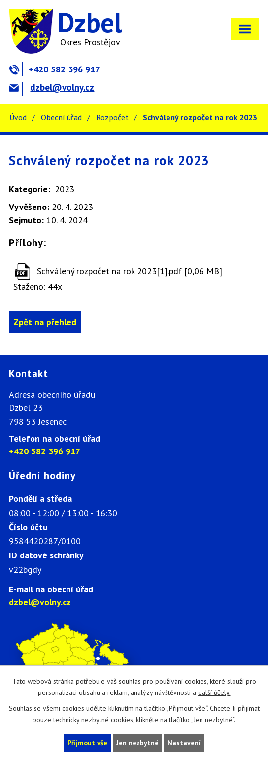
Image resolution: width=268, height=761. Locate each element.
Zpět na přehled (44, 322)
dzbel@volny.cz (51, 87)
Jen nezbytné (137, 742)
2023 (64, 189)
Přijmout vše (87, 742)
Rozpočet (112, 117)
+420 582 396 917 (54, 69)
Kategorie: (29, 189)
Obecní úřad (61, 117)
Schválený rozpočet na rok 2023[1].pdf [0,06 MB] (129, 271)
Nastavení (184, 742)
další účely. (214, 692)
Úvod (18, 117)
